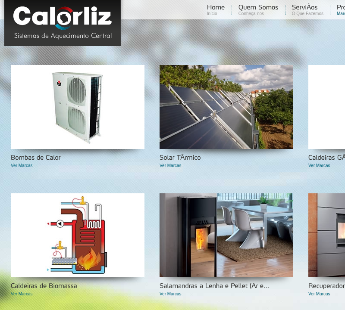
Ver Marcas (22, 165)
